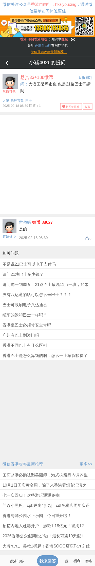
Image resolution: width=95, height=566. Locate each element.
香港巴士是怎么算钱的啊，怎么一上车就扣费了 (45, 355)
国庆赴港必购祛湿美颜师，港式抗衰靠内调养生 (45, 475)
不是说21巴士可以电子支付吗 (29, 264)
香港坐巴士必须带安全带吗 (27, 325)
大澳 (6, 100)
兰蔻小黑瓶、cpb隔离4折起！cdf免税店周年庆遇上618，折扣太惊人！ (46, 508)
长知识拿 (44, 39)
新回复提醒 (73, 106)
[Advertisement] (47, 163)
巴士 (28, 100)
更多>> (86, 464)
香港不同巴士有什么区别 (25, 345)
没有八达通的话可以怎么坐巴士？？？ (37, 295)
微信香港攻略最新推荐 (23, 464)
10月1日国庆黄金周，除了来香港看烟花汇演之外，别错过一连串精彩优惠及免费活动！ (44, 488)
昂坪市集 (17, 100)
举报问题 (85, 78)
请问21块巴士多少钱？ (23, 274)
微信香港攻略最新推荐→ (49, 52)
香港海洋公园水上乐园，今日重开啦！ (37, 515)
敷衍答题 (10, 83)
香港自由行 (43, 45)
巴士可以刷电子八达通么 (25, 305)
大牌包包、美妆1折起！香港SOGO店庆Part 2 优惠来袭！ (46, 549)
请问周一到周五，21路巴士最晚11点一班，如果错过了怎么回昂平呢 (46, 287)
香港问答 (17, 561)
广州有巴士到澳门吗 (21, 335)
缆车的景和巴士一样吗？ (25, 315)
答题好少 (9, 236)
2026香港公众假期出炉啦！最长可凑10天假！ (44, 536)
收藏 (87, 106)
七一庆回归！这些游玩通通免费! (31, 495)
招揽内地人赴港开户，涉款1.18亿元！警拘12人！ (43, 529)
